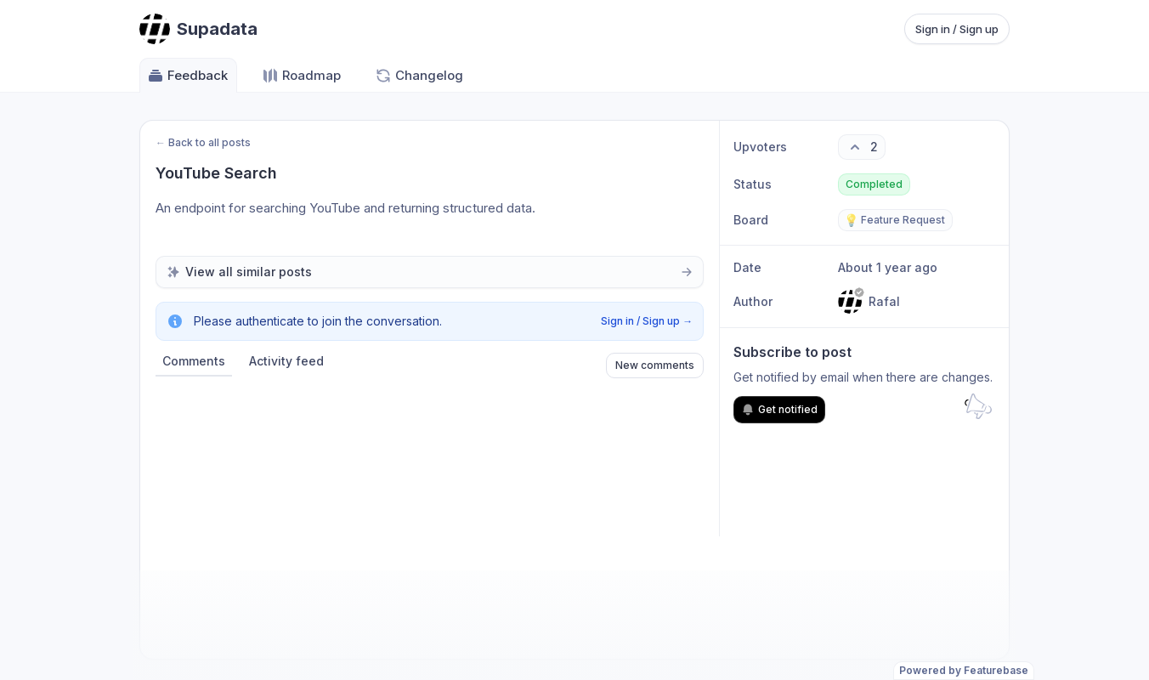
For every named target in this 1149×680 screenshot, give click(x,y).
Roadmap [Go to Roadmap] (301, 75)
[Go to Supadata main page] (198, 29)
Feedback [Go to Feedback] (187, 75)
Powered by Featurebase (963, 670)
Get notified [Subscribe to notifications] (779, 409)
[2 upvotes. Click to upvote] (862, 147)
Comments (193, 361)
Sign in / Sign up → (647, 320)
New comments (654, 365)
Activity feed (286, 361)
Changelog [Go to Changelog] (419, 75)
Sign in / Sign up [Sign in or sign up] (957, 29)
